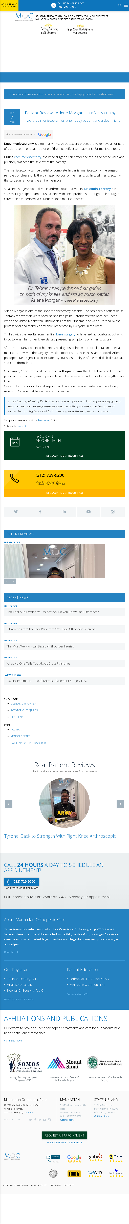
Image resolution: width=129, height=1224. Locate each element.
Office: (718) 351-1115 (104, 1112)
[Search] (120, 5)
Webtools (28, 1112)
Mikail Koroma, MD (19, 984)
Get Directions (67, 1119)
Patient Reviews (26, 94)
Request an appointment (64, 1135)
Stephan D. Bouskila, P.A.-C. (25, 990)
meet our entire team (19, 999)
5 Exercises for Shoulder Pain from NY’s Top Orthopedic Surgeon (51, 629)
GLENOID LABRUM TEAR (24, 703)
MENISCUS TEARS (20, 736)
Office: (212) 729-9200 (70, 1116)
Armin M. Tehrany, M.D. (22, 979)
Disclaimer (55, 1185)
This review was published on (28, 134)
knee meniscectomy (27, 157)
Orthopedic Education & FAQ (89, 979)
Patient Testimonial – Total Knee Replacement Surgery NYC (47, 681)
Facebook (40, 512)
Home (11, 94)
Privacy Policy (39, 1185)
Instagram (113, 512)
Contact (69, 1185)
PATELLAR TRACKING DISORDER (28, 743)
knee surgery (65, 334)
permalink (21, 426)
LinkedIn (64, 512)
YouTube (88, 512)
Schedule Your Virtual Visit (9, 5)
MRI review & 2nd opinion (87, 984)
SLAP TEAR (17, 717)
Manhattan (44, 420)
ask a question (77, 993)
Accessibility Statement (15, 1185)
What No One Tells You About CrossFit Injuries (38, 663)
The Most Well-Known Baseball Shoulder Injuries (40, 646)
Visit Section (13, 1040)
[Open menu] (125, 5)
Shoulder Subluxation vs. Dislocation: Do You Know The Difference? (53, 612)
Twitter (16, 512)
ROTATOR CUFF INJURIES (24, 710)
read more (11, 951)
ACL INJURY (17, 729)
